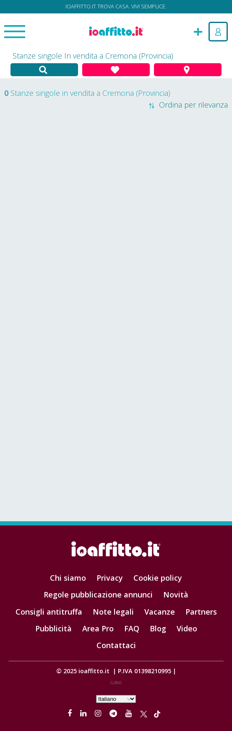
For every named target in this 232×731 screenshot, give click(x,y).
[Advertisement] (116, 204)
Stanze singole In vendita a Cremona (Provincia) (93, 56)
